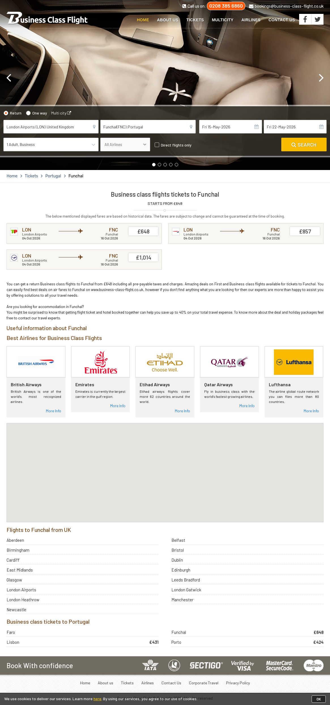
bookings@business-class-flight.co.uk (286, 6)
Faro (11, 632)
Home (143, 20)
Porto (176, 642)
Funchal (178, 632)
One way (39, 113)
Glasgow (14, 579)
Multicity (222, 20)
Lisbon (13, 642)
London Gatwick (186, 589)
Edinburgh (180, 569)
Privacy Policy (238, 682)
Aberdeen (15, 540)
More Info (53, 410)
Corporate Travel (203, 682)
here (97, 698)
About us (167, 20)
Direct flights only (176, 145)
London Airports (21, 589)
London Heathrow (23, 599)
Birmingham (18, 550)
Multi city (61, 113)
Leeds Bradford (185, 579)
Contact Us (282, 20)
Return (16, 113)
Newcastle (16, 609)
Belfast (178, 540)
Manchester (182, 599)
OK (318, 699)
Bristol (177, 550)
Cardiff (13, 559)
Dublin (177, 559)
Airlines (251, 20)
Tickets (195, 20)
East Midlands (20, 569)
